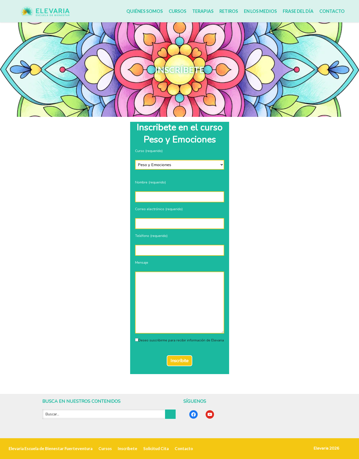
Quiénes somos (144, 11)
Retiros (228, 11)
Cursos (177, 11)
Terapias (203, 11)
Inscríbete (127, 448)
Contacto (332, 11)
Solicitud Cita (156, 448)
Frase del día (298, 11)
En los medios (260, 11)
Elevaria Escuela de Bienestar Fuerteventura (51, 448)
